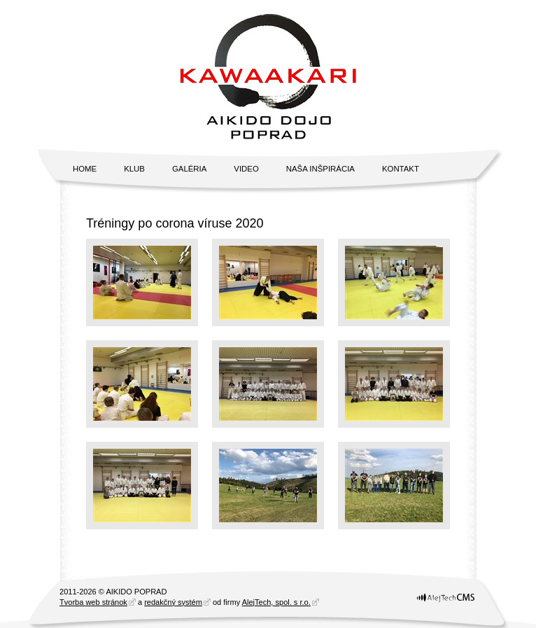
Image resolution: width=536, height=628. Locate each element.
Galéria (189, 169)
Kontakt (400, 169)
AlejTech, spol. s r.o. (276, 602)
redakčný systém (173, 602)
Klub (134, 169)
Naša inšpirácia (320, 169)
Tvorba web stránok (93, 602)
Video (246, 169)
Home (85, 169)
